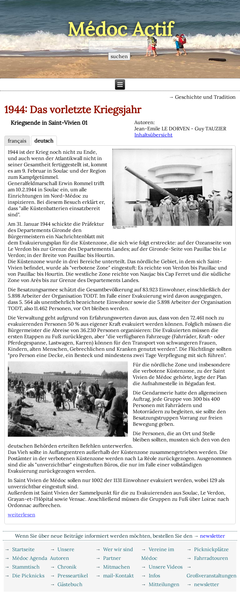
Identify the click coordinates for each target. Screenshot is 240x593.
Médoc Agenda (29, 558)
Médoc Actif (120, 29)
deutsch (43, 141)
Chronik (67, 567)
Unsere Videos (165, 567)
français (17, 141)
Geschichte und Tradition (205, 97)
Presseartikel (73, 575)
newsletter (206, 584)
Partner (112, 558)
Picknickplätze (211, 549)
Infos (154, 575)
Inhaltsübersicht (153, 135)
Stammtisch (26, 567)
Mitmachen (116, 567)
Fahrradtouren (211, 558)
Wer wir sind (118, 549)
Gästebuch (70, 584)
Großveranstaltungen (212, 575)
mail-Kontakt (118, 575)
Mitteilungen (164, 584)
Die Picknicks (28, 575)
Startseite (23, 549)
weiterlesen (21, 514)
